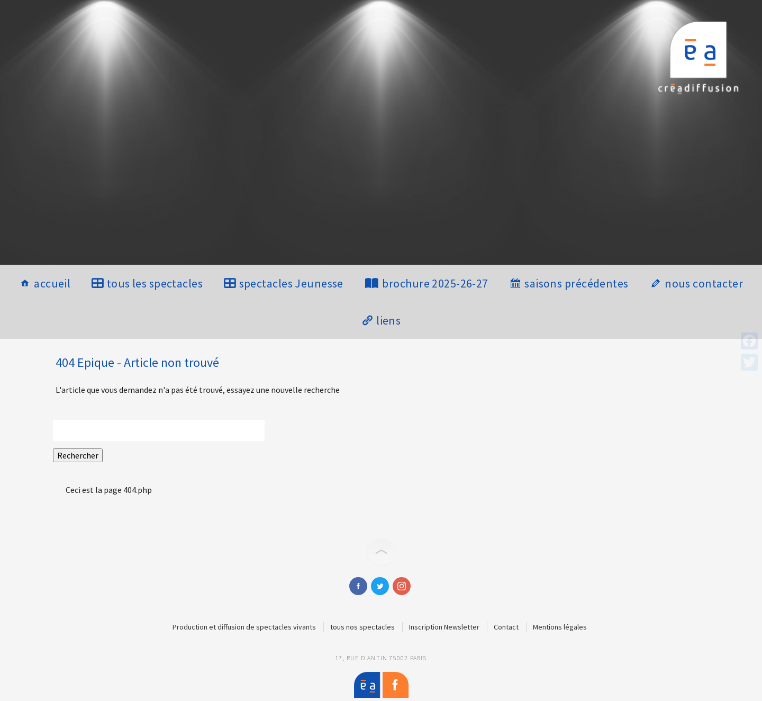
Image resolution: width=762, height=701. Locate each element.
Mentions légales (560, 627)
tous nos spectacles (362, 627)
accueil (52, 283)
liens (388, 320)
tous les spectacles (155, 283)
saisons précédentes (576, 283)
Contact (506, 627)
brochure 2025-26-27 (435, 283)
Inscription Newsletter (444, 627)
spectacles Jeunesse (291, 283)
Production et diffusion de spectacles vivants (244, 627)
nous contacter (704, 283)
